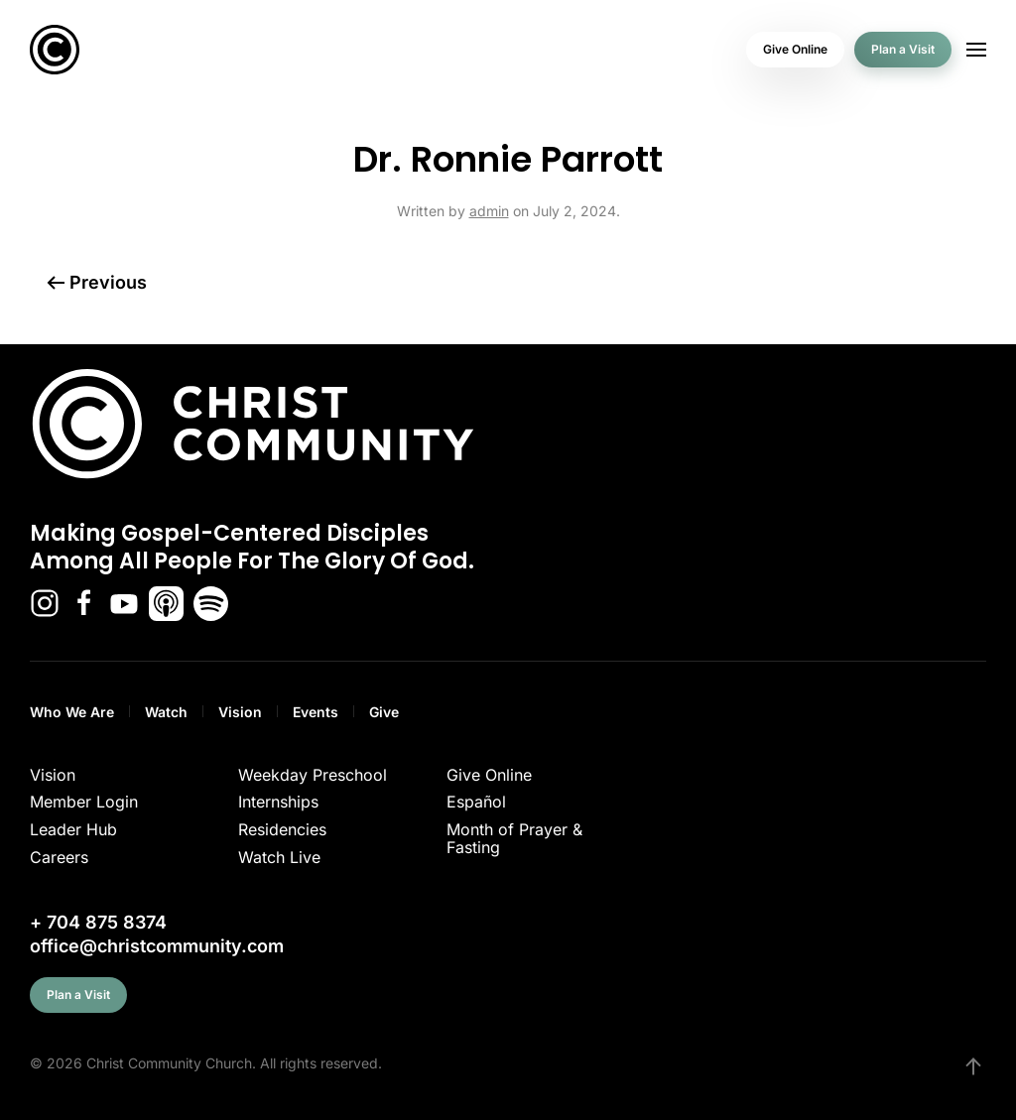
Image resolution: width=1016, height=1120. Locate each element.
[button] (976, 49)
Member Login (84, 801)
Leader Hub (73, 829)
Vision (240, 711)
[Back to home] (54, 49)
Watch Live (279, 857)
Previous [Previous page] (97, 282)
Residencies (282, 829)
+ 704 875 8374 (98, 922)
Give (384, 711)
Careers (59, 857)
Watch (166, 711)
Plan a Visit (903, 49)
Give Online (795, 49)
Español (476, 801)
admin (489, 210)
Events (315, 711)
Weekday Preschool (312, 775)
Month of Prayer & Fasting (514, 838)
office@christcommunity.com (157, 945)
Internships (278, 801)
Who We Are (72, 711)
